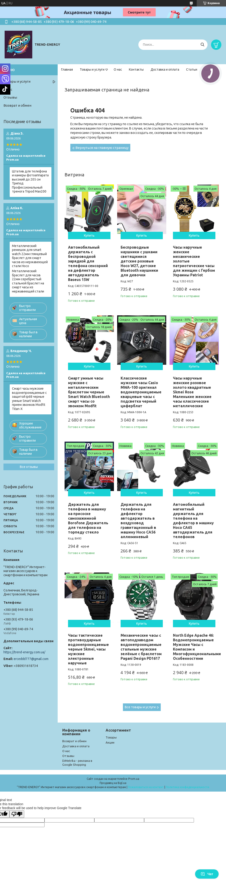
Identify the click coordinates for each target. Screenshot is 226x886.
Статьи (191, 69)
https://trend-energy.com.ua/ (24, 652)
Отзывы (10, 97)
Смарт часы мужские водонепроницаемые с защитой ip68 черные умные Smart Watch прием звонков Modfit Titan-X (29, 399)
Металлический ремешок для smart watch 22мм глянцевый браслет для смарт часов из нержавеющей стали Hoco (30, 256)
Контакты (136, 69)
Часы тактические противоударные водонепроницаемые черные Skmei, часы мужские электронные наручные (88, 649)
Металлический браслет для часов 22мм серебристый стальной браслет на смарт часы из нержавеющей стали (28, 281)
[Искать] (202, 44)
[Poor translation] (16, 814)
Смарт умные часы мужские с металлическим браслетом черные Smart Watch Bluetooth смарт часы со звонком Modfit (89, 392)
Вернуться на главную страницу (101, 148)
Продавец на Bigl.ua (113, 782)
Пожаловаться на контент (146, 787)
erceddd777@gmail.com (31, 659)
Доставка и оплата (165, 69)
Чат (207, 874)
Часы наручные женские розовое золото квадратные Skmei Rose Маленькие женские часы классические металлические (192, 392)
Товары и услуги (92, 69)
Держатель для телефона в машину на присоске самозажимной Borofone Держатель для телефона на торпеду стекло (88, 518)
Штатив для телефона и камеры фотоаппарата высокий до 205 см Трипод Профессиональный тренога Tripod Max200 (30, 181)
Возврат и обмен (17, 105)
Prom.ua (133, 778)
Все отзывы (29, 467)
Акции (110, 742)
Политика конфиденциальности (187, 787)
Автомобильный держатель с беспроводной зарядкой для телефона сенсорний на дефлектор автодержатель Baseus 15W (88, 263)
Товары (111, 737)
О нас (118, 69)
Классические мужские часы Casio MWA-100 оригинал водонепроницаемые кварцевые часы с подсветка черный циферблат (141, 392)
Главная (67, 69)
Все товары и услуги (140, 707)
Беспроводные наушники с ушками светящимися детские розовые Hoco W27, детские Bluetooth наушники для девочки (139, 261)
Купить (89, 235)
